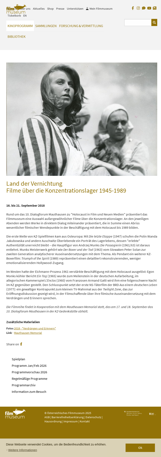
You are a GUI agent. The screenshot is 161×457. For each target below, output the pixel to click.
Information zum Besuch (29, 391)
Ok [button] (140, 447)
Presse (60, 8)
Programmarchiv (23, 385)
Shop (50, 8)
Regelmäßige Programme (29, 378)
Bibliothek (17, 36)
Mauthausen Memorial (28, 333)
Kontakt (85, 421)
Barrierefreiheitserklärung (68, 417)
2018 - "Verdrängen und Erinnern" (35, 328)
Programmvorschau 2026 (29, 372)
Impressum (71, 421)
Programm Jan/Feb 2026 (29, 365)
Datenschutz (94, 417)
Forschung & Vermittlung (81, 26)
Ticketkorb (14, 15)
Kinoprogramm (20, 26)
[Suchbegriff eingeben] (138, 22)
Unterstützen (75, 8)
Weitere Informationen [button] (22, 450)
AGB (47, 417)
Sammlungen (46, 26)
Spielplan (18, 359)
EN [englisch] (25, 15)
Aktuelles (39, 8)
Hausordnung (53, 421)
